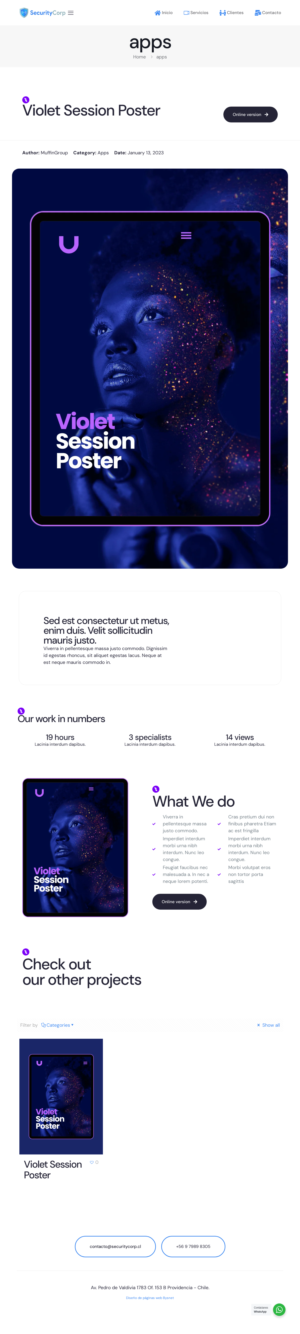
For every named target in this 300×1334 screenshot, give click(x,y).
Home (139, 57)
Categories (58, 1025)
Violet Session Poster (53, 1169)
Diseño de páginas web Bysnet (150, 1298)
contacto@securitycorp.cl (115, 1246)
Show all (268, 1025)
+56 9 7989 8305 (193, 1246)
